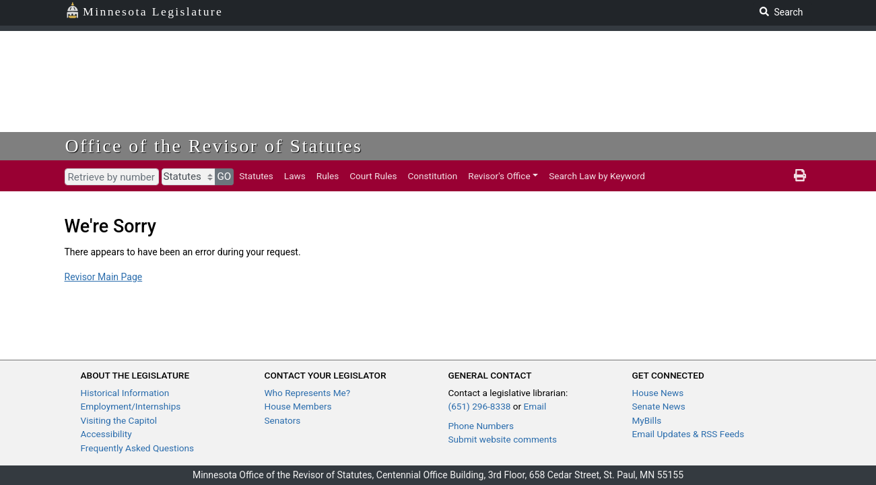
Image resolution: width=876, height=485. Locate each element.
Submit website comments (503, 439)
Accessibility (106, 433)
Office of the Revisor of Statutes (214, 145)
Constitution (432, 175)
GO (224, 176)
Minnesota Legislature (144, 10)
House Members (298, 406)
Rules (327, 175)
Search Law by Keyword (597, 175)
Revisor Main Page (104, 276)
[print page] (799, 176)
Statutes (256, 175)
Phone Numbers (481, 425)
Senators (283, 420)
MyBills (647, 420)
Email (535, 406)
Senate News (658, 406)
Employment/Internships (131, 406)
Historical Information (125, 392)
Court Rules (373, 175)
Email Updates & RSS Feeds (688, 433)
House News (658, 392)
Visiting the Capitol (119, 420)
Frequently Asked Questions (138, 448)
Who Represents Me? (308, 392)
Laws (295, 175)
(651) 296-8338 (479, 406)
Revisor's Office (499, 175)
